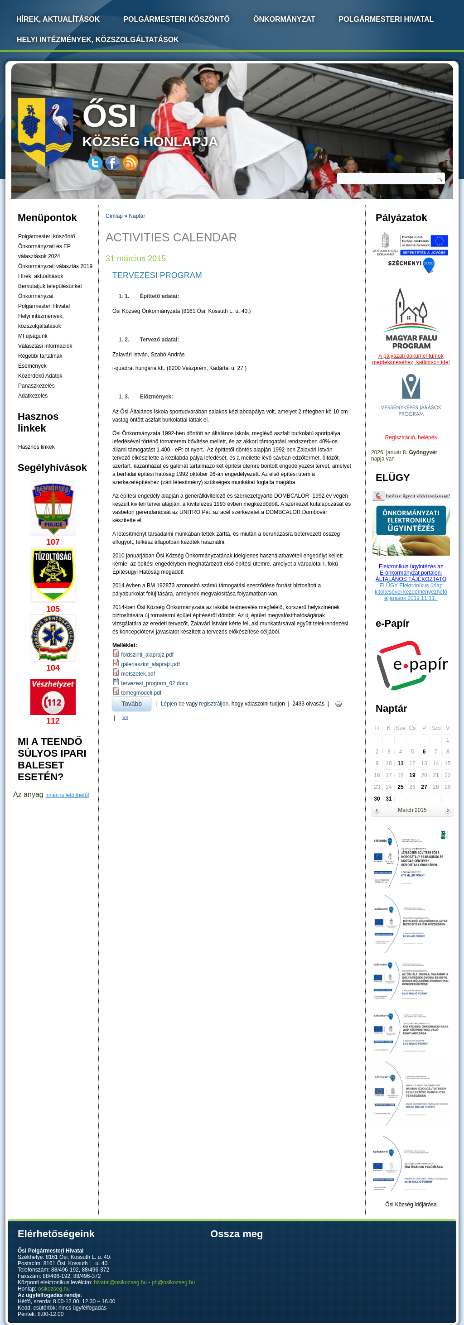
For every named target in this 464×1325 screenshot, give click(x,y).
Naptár (137, 216)
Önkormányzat (284, 19)
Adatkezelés (33, 396)
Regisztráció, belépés (411, 437)
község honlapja (171, 123)
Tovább (136, 702)
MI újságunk (33, 336)
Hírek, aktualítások (40, 276)
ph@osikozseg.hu (173, 1282)
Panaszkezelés (36, 386)
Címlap (114, 216)
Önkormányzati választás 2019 (55, 266)
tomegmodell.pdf (141, 693)
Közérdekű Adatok (40, 376)
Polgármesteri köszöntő (176, 19)
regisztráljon (213, 704)
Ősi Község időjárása (410, 1204)
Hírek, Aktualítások (58, 19)
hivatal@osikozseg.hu (120, 1282)
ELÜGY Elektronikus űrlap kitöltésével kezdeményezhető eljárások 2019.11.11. (411, 591)
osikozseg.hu (54, 1289)
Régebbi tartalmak (40, 356)
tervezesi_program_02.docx (154, 683)
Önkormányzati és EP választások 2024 (44, 251)
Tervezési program (157, 275)
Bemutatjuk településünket (50, 286)
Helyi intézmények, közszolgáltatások (98, 39)
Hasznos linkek (36, 447)
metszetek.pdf (138, 674)
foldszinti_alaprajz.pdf (147, 655)
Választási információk (45, 346)
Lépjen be (173, 704)
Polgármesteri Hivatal (386, 19)
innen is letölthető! (67, 795)
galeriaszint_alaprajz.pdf (150, 664)
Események (32, 366)
